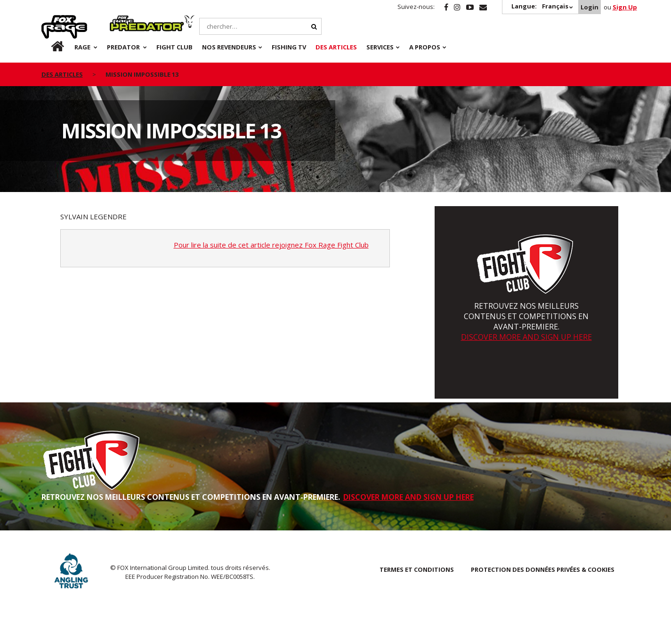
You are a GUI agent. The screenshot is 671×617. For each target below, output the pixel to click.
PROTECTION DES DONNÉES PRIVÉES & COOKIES (542, 569)
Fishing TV (289, 47)
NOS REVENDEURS (229, 47)
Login (589, 7)
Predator (125, 20)
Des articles (336, 47)
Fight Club (174, 47)
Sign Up (625, 7)
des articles (62, 74)
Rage (50, 20)
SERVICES (380, 47)
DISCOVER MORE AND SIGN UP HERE (526, 337)
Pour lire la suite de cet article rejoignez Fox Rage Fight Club (271, 244)
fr (49, 47)
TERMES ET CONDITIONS (417, 569)
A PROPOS (424, 47)
